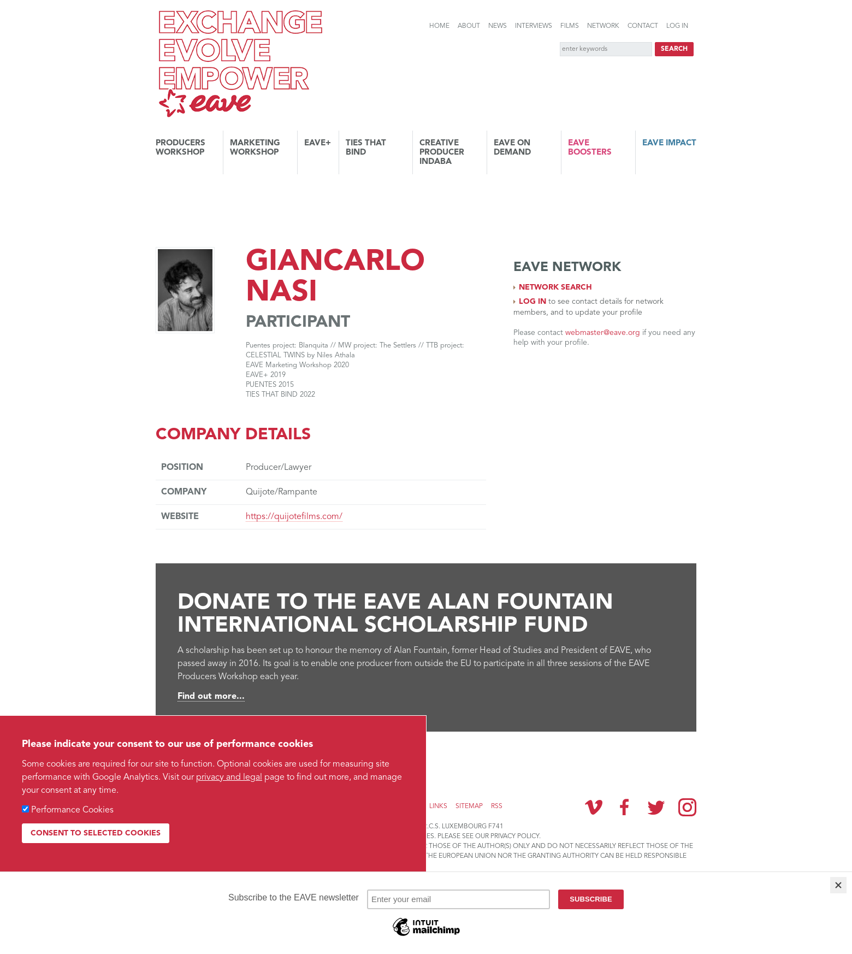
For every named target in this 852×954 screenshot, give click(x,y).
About (469, 26)
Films (569, 26)
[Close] (838, 885)
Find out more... (211, 696)
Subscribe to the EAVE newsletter (235, 757)
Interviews (533, 26)
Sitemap (469, 806)
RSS (496, 806)
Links (438, 806)
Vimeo (593, 807)
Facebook (625, 807)
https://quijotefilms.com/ (294, 517)
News (497, 26)
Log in (677, 26)
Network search (555, 287)
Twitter (656, 807)
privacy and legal (229, 777)
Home (439, 26)
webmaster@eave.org (602, 333)
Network (603, 26)
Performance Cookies (72, 810)
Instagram (687, 807)
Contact (643, 26)
